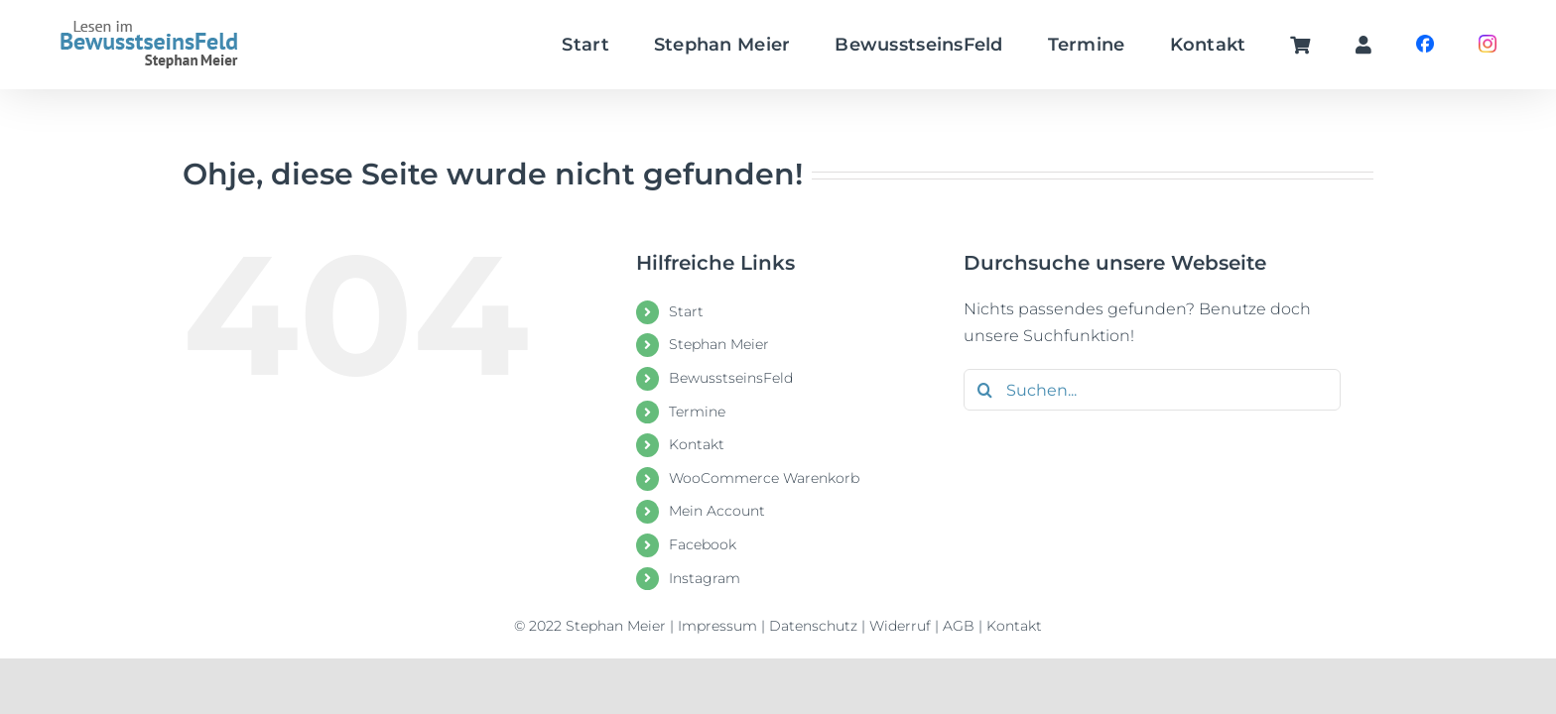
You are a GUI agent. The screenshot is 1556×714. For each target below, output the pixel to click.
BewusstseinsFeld (731, 378)
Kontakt (696, 444)
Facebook (702, 544)
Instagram (704, 578)
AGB (958, 626)
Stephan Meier (719, 344)
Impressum (717, 626)
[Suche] (984, 390)
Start (686, 311)
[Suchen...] (1152, 390)
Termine (697, 411)
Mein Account (717, 511)
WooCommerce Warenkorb (764, 478)
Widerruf (900, 626)
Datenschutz (813, 626)
